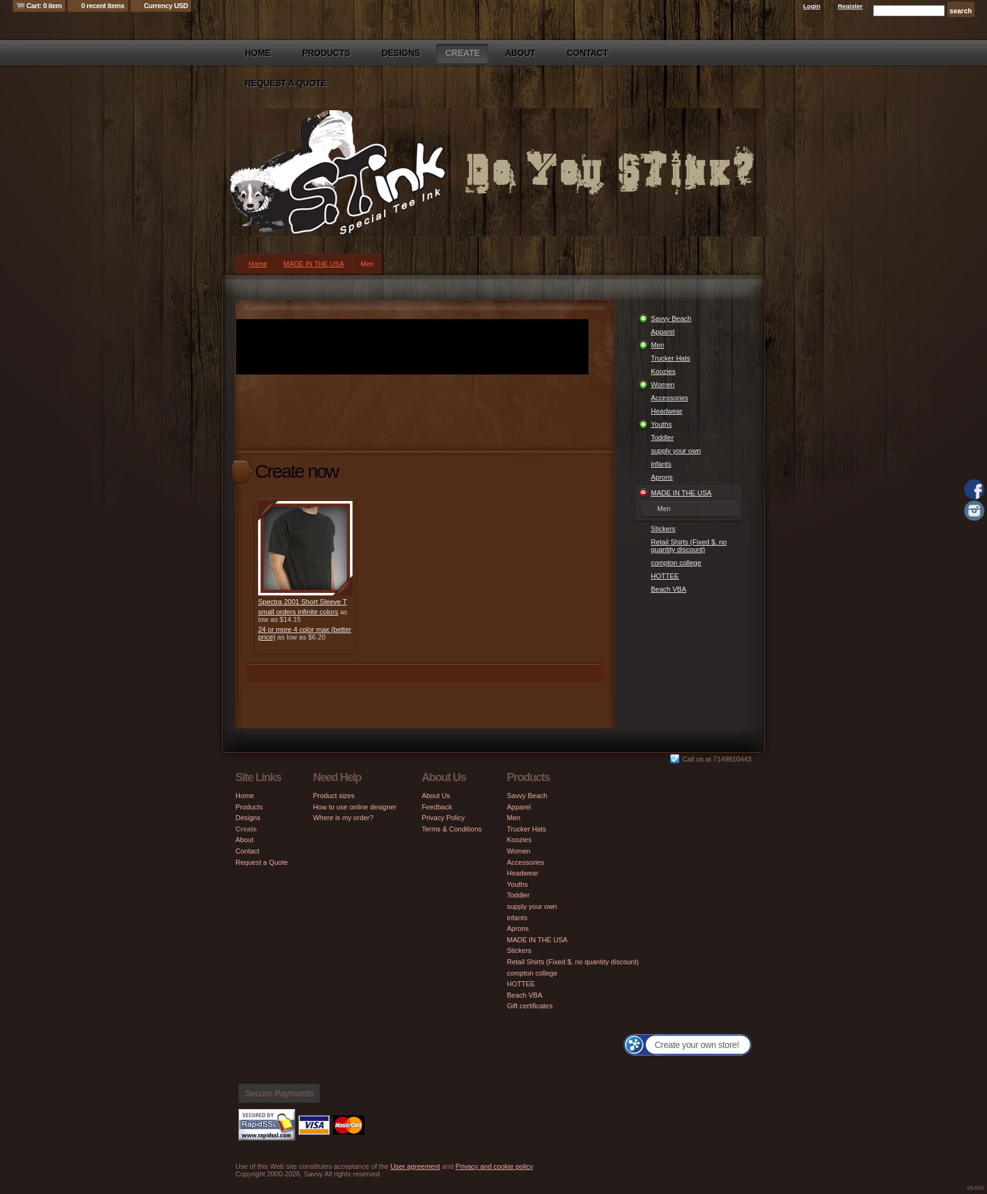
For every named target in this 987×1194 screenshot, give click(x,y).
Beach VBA (668, 589)
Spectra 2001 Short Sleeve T (302, 601)
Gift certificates (530, 1006)
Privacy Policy (443, 817)
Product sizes (333, 795)
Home (258, 53)
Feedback (437, 807)
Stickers (663, 528)
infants (661, 464)
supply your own (676, 450)
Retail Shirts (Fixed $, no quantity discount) (688, 545)
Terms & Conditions (452, 829)
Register (850, 6)
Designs (400, 53)
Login (811, 6)
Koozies (663, 371)
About (520, 53)
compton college (676, 562)
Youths (661, 424)
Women (663, 384)
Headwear (666, 411)
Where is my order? (343, 817)
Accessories (669, 398)
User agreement (415, 1166)
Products (326, 53)
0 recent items (103, 5)
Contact (587, 53)
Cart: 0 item (44, 5)
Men (657, 345)
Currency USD (166, 5)
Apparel (663, 331)
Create (462, 53)
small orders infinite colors (298, 612)
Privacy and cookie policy (495, 1166)
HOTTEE (665, 576)
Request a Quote (286, 83)
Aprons (662, 477)
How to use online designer (355, 807)
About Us (436, 795)
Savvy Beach (671, 318)
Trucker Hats (671, 358)
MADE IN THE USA (313, 264)
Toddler (662, 437)
